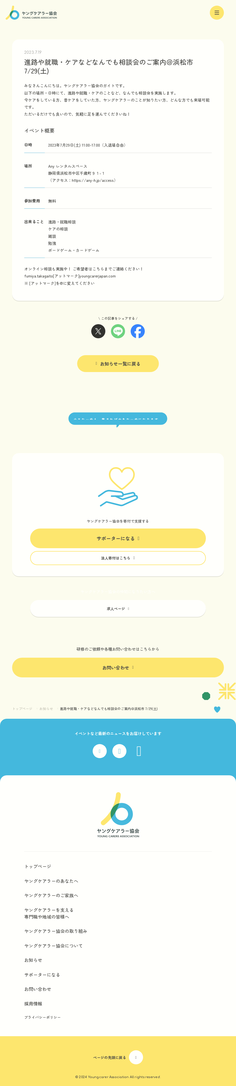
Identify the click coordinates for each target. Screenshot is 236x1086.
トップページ (22, 708)
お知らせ (46, 708)
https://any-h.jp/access (93, 180)
